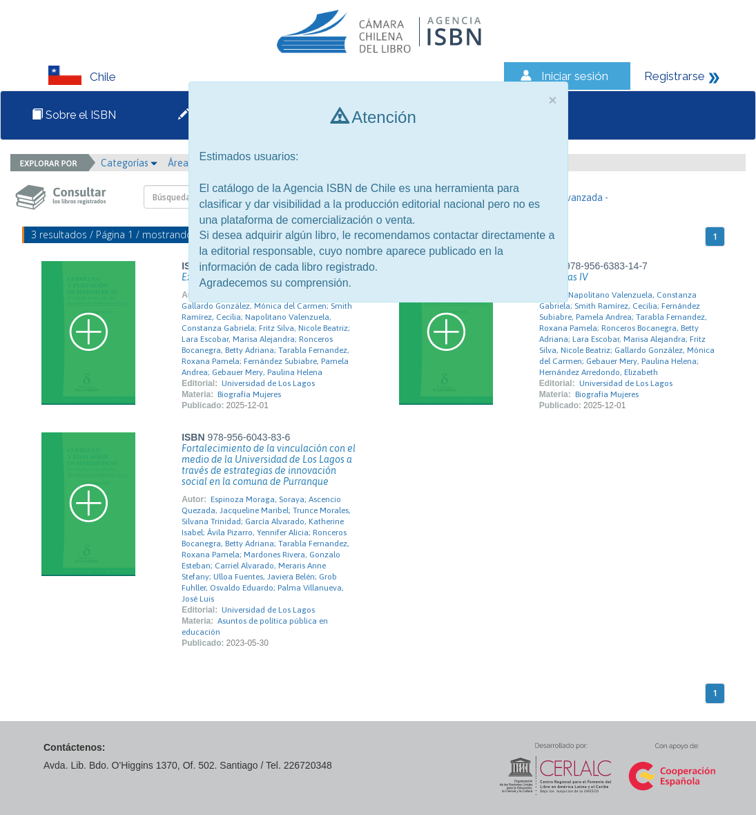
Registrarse (674, 76)
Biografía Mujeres (249, 394)
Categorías (129, 163)
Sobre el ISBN (74, 115)
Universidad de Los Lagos (268, 383)
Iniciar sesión (574, 76)
